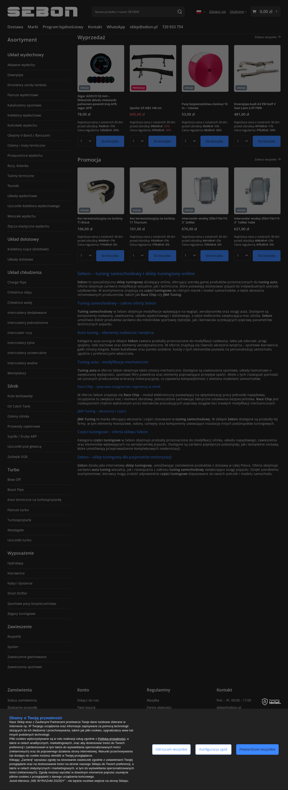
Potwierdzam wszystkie (257, 749)
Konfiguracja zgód (213, 749)
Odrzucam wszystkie (171, 749)
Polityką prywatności (111, 738)
